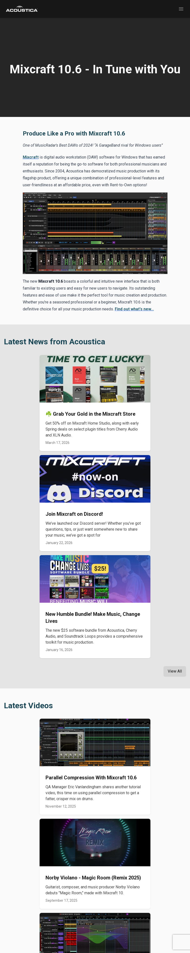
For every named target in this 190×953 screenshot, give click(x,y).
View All (175, 671)
